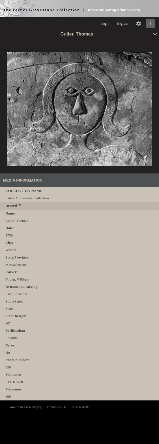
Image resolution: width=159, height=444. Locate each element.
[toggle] (20, 206)
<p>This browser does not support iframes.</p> (79, 422)
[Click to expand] (150, 23)
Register (122, 24)
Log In (105, 24)
